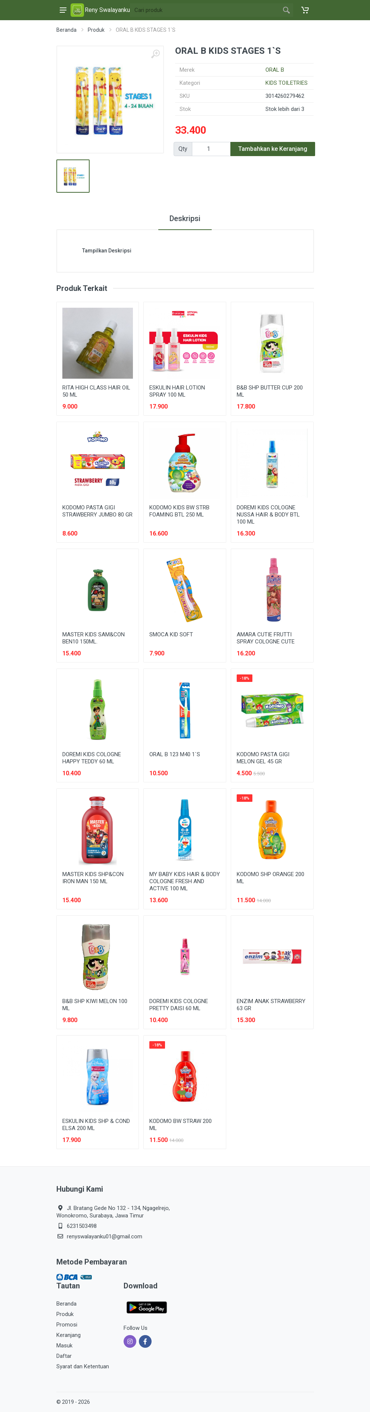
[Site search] (205, 10)
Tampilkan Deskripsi (106, 251)
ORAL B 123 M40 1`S (174, 754)
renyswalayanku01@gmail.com (104, 1236)
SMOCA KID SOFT (171, 634)
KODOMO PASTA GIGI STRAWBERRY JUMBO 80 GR (97, 511)
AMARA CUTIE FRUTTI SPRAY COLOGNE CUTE (266, 638)
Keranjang (68, 1335)
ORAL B (274, 69)
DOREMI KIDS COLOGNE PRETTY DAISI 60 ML (178, 1005)
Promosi (66, 1324)
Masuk (64, 1345)
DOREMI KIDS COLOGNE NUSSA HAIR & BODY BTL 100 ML (268, 514)
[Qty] (211, 149)
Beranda (66, 30)
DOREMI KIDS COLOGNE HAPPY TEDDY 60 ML (91, 758)
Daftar (64, 1356)
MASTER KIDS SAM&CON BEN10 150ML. (93, 638)
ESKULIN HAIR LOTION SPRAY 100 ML (177, 391)
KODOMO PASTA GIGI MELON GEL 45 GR (263, 758)
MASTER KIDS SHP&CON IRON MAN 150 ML (93, 878)
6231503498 (82, 1226)
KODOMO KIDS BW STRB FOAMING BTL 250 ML (179, 511)
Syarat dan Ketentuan (82, 1366)
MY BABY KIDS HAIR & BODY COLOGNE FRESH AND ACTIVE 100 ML (184, 881)
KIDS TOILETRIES (286, 83)
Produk (96, 30)
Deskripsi (185, 218)
